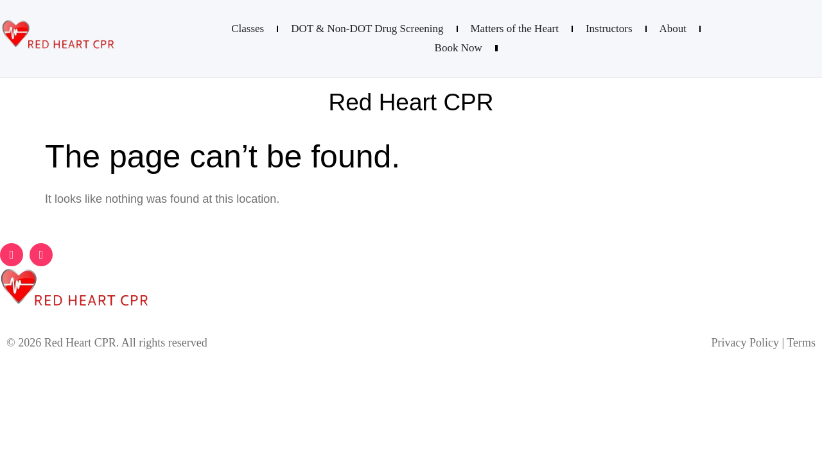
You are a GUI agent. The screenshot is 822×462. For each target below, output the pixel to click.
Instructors (609, 28)
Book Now (458, 48)
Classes (247, 28)
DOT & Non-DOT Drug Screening (367, 28)
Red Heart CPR (410, 102)
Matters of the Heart (515, 28)
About (673, 28)
